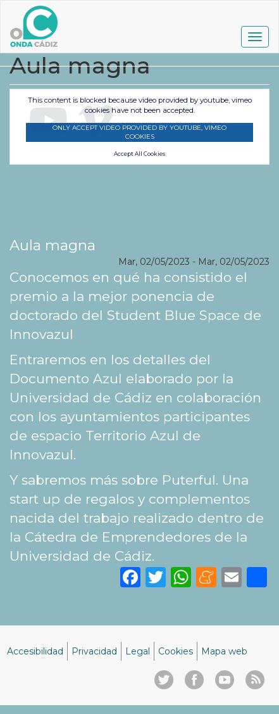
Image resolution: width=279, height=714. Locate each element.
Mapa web (224, 651)
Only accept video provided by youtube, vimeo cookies (139, 132)
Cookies (175, 651)
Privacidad (94, 651)
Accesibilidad (35, 651)
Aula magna (52, 245)
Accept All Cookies (139, 154)
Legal (137, 651)
